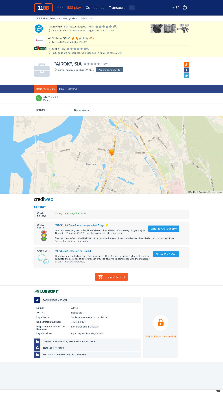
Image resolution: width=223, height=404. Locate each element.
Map (61, 88)
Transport (117, 7)
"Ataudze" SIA (56, 49)
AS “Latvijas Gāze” (59, 38)
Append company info (109, 70)
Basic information (45, 88)
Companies (95, 7)
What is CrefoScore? (164, 228)
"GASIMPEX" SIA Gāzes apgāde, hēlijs (71, 26)
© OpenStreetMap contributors (209, 192)
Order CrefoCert (166, 254)
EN (60, 7)
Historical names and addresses (64, 354)
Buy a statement (115, 277)
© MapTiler (191, 192)
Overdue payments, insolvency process (69, 341)
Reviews (72, 88)
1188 (43, 7)
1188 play (74, 7)
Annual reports (53, 348)
